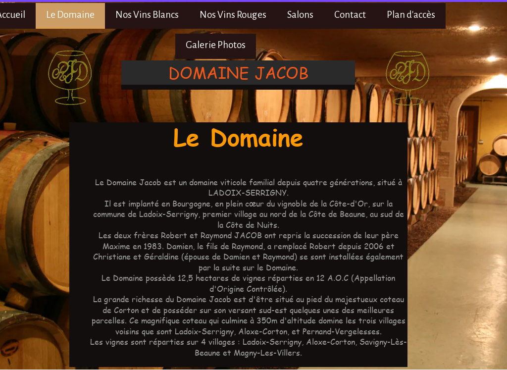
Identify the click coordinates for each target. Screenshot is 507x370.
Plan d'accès (411, 14)
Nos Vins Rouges (233, 14)
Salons (300, 14)
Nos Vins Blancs (147, 14)
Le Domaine (70, 14)
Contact (350, 14)
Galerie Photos (216, 45)
